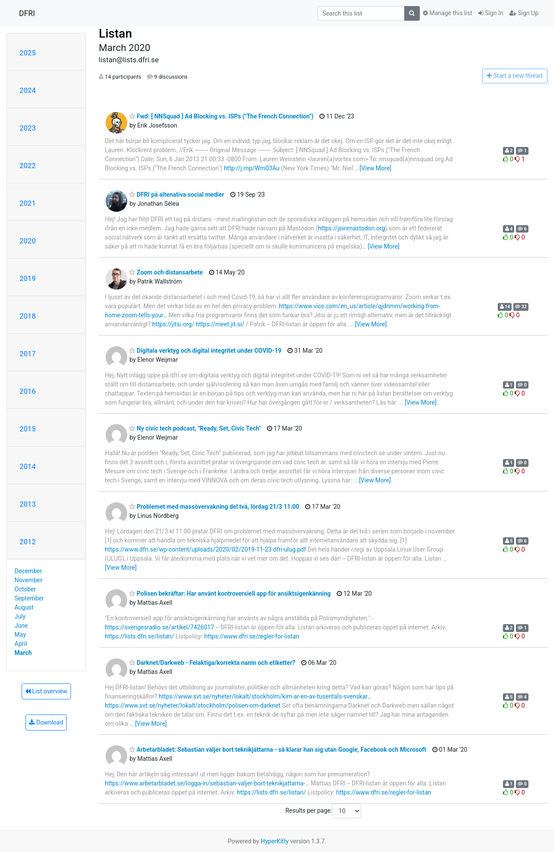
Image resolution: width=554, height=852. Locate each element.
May (20, 634)
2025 (27, 52)
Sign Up (523, 13)
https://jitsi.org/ (173, 324)
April (21, 643)
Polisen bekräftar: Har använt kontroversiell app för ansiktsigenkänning (230, 593)
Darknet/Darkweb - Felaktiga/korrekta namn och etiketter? (212, 662)
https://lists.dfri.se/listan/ (139, 636)
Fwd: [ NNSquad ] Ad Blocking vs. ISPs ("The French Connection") (221, 116)
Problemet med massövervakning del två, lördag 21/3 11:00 (214, 506)
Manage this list (447, 13)
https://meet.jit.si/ (220, 324)
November (28, 580)
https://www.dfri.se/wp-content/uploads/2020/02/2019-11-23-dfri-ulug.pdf (205, 549)
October (25, 589)
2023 (27, 128)
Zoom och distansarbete (166, 272)
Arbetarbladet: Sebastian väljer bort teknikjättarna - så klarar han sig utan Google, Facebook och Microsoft (277, 749)
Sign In (490, 13)
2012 (27, 541)
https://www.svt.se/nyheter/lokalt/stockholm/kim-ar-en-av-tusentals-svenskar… (265, 696)
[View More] (375, 168)
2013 (27, 504)
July (20, 616)
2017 (27, 353)
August (24, 607)
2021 (27, 203)
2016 (27, 391)
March (23, 652)
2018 (27, 316)
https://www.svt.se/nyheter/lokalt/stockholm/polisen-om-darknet (192, 705)
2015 (27, 428)
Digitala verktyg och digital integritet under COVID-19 (205, 350)
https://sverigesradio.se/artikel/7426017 (159, 627)
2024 (27, 90)
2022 (27, 165)
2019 (27, 278)
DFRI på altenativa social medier (176, 194)
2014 (27, 466)
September (29, 598)
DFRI (27, 13)
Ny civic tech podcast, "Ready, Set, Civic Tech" (195, 428)
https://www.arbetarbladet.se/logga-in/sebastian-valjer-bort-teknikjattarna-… (207, 783)
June (21, 625)
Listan (115, 33)
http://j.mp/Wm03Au (251, 168)
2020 (27, 240)
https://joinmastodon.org (351, 228)
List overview (46, 691)
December (28, 571)
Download (46, 722)
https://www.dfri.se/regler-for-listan (252, 636)
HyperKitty (275, 841)
